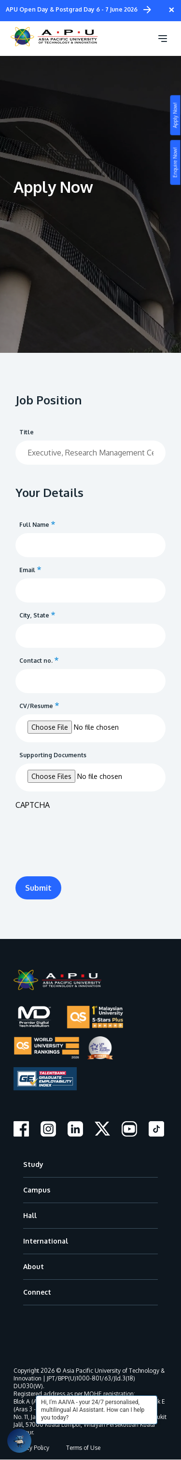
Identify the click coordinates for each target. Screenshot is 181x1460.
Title (26, 432)
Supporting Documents (52, 755)
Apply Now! (175, 115)
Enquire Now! (175, 162)
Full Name (34, 524)
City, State (34, 615)
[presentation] (88, 834)
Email (27, 570)
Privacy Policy (31, 1447)
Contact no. (36, 660)
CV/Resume (36, 706)
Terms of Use (83, 1447)
